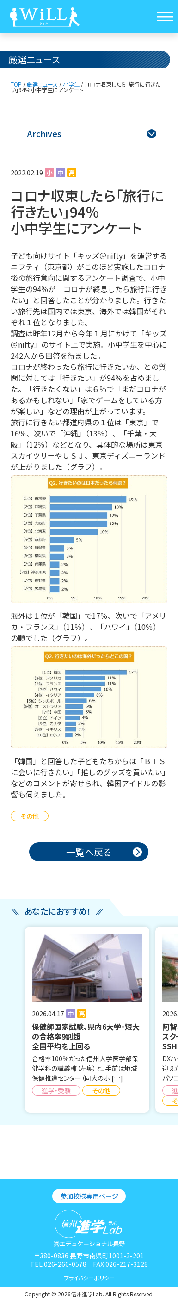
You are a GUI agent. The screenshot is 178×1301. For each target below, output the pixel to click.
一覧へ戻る (88, 852)
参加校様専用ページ (89, 1196)
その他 (29, 816)
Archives (91, 133)
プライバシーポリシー (89, 1278)
